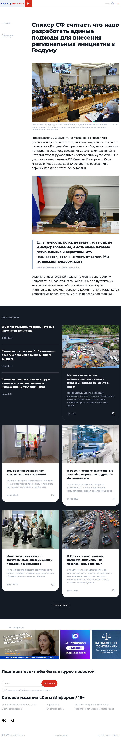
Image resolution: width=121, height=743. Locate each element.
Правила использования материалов (94, 708)
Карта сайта (61, 735)
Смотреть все (61, 605)
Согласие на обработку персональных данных (28, 690)
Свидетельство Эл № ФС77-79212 (19, 704)
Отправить (49, 683)
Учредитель (52, 704)
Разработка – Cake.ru (108, 735)
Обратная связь (55, 708)
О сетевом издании (12, 708)
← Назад (6, 23)
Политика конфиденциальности (91, 704)
